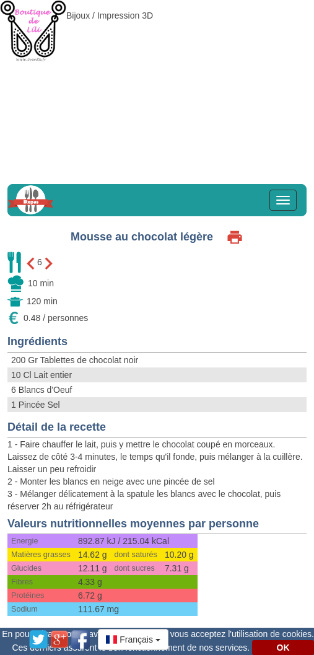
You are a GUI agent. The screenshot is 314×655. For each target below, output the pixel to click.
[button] (133, 639)
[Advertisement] (157, 87)
